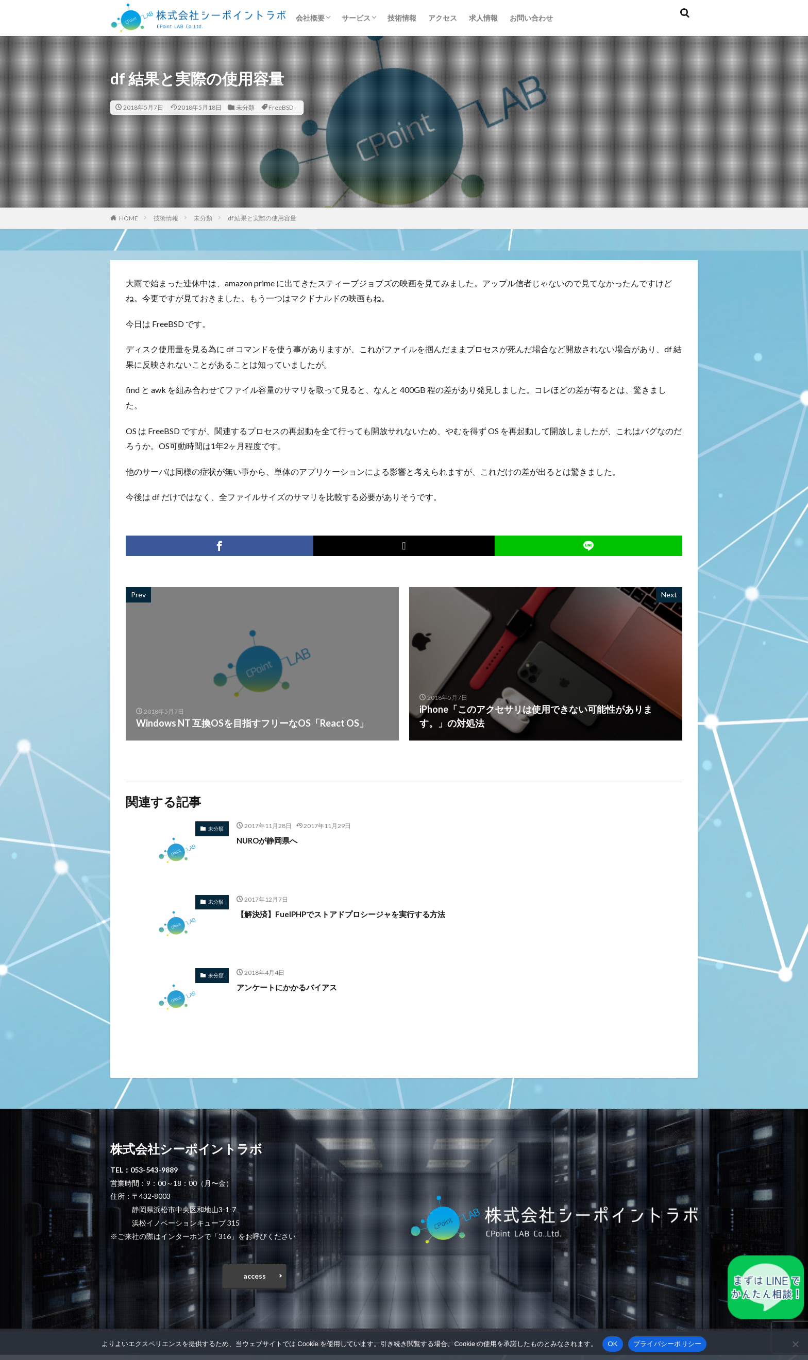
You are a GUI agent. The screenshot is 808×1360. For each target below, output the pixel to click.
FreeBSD (280, 107)
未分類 (245, 107)
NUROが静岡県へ (273, 840)
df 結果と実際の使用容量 (262, 218)
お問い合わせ (531, 17)
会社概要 (310, 17)
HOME (128, 218)
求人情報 (483, 17)
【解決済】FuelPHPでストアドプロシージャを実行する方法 (361, 913)
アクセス (442, 17)
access (254, 1278)
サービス (356, 17)
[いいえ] (795, 1344)
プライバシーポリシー (667, 1344)
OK (612, 1344)
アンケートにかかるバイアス (297, 986)
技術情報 (402, 17)
